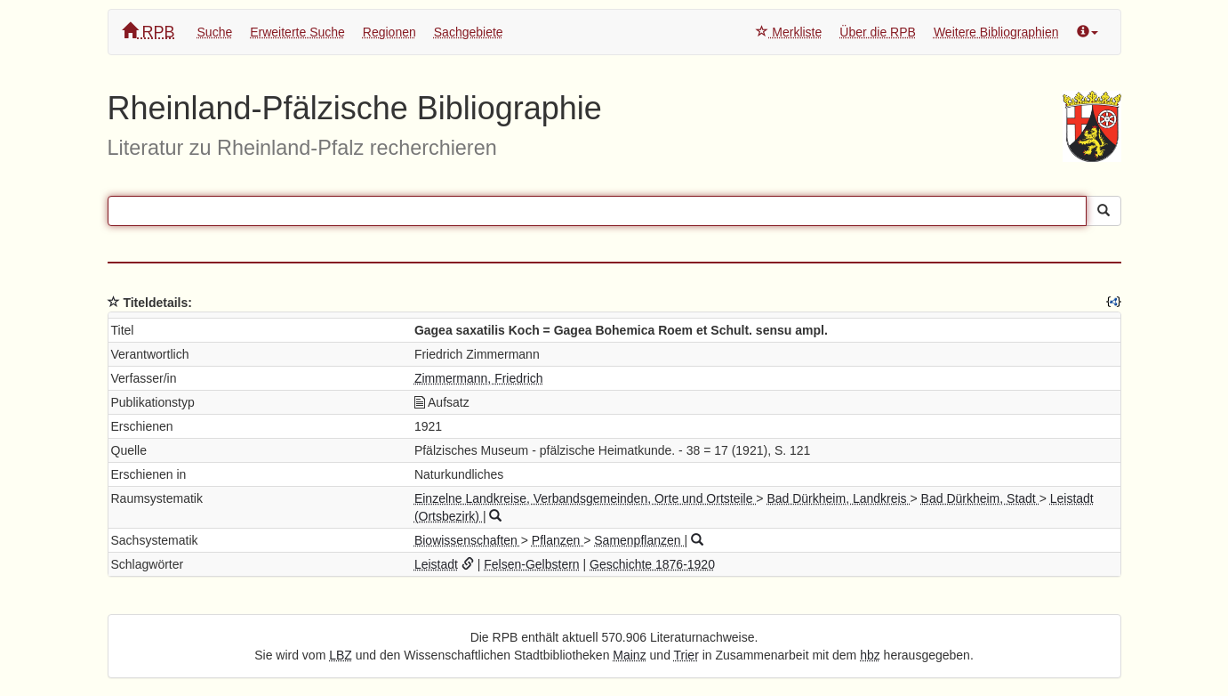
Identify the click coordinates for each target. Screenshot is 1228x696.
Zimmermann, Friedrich (478, 378)
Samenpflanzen (639, 540)
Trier (686, 655)
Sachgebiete (468, 32)
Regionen (389, 32)
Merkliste (789, 32)
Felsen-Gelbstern (531, 564)
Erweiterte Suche (297, 32)
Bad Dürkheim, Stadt (980, 498)
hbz (870, 655)
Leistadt (436, 564)
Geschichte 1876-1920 (652, 564)
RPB (148, 31)
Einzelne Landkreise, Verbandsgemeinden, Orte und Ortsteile (585, 498)
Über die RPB (877, 32)
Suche (215, 32)
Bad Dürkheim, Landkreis (838, 498)
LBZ (340, 655)
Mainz (629, 655)
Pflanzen (557, 540)
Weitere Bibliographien (996, 32)
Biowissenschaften (467, 540)
